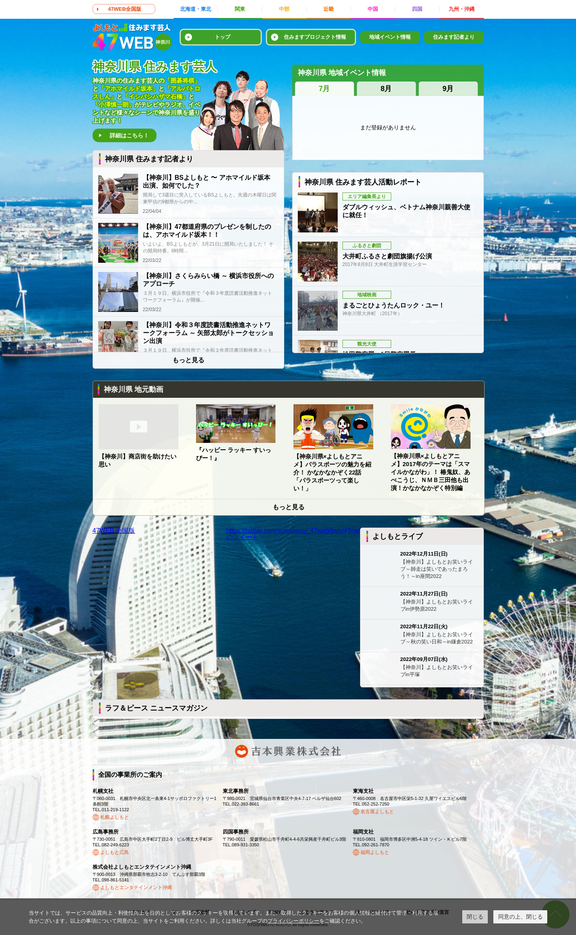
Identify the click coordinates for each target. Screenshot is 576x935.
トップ (222, 37)
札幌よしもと (114, 817)
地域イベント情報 (390, 37)
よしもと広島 (114, 852)
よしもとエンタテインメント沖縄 (136, 887)
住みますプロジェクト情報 (315, 37)
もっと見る (188, 360)
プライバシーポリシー (293, 921)
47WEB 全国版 (114, 530)
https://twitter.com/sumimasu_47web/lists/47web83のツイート (298, 533)
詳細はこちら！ (129, 135)
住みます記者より (454, 37)
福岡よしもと (374, 852)
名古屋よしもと (377, 811)
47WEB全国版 (125, 9)
